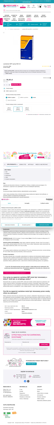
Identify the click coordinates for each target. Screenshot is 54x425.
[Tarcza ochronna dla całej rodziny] (27, 10)
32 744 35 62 (36, 376)
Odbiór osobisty (40, 399)
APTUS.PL (44, 423)
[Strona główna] (3, 29)
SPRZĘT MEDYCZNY (43, 16)
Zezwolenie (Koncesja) (8, 408)
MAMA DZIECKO (21, 16)
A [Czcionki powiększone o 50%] (39, 5)
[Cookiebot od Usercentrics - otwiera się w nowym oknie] (47, 199)
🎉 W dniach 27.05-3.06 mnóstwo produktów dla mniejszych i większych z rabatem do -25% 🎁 (27, 2)
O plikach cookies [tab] (45, 203)
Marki (38, 391)
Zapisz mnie (44, 345)
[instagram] (28, 381)
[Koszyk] (45, 6)
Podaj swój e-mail (25, 342)
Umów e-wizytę (31, 364)
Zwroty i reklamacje (24, 399)
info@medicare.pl (36, 377)
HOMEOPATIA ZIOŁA (7, 19)
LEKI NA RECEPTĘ (36, 16)
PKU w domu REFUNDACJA (21, 19)
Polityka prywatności (24, 395)
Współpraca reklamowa (25, 397)
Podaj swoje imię (8, 342)
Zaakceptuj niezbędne (10, 224)
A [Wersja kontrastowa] (40, 6)
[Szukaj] (4, 10)
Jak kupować (40, 395)
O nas (21, 390)
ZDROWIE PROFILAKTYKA (7, 16)
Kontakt (21, 391)
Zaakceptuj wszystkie (44, 224)
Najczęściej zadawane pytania (44, 401)
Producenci (39, 390)
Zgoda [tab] (9, 203)
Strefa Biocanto (29, 19)
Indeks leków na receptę (42, 393)
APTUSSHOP (27, 423)
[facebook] (25, 381)
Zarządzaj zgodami (27, 224)
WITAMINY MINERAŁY (28, 16)
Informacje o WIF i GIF (8, 410)
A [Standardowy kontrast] (38, 6)
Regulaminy (22, 393)
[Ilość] (7, 84)
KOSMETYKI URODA (14, 16)
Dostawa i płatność (41, 397)
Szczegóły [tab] (27, 203)
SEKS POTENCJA (14, 19)
